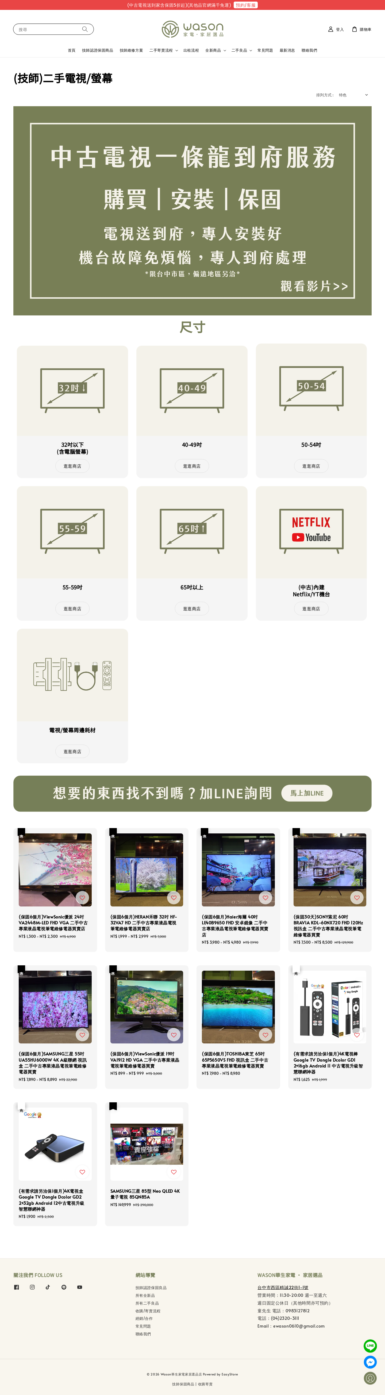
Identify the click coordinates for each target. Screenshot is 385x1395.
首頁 (72, 50)
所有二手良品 (147, 1303)
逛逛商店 (72, 466)
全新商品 (213, 50)
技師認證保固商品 (97, 50)
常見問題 (265, 50)
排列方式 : (324, 94)
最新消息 (287, 50)
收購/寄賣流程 (148, 1310)
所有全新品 (145, 1295)
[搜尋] (85, 29)
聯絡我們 (309, 50)
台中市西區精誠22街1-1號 (282, 1287)
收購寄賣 (205, 1384)
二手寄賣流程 (161, 50)
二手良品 (239, 50)
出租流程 (191, 50)
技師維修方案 (131, 50)
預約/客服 (246, 5)
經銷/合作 (144, 1318)
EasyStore (230, 1374)
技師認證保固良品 (151, 1287)
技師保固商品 (183, 1384)
